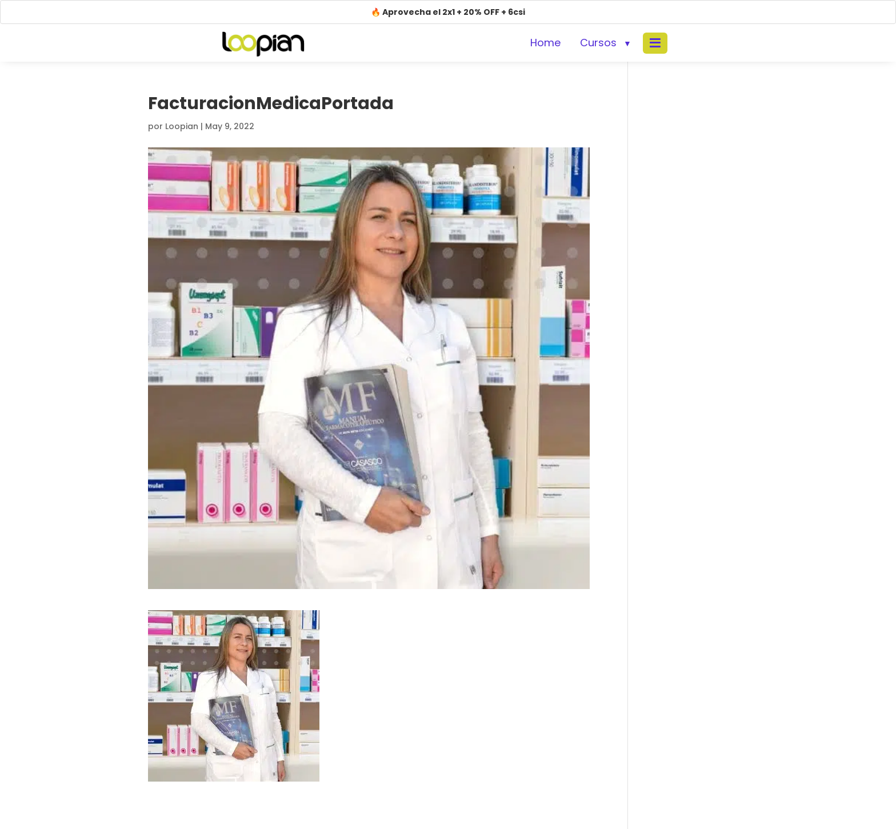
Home (545, 42)
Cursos (598, 42)
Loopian (181, 126)
